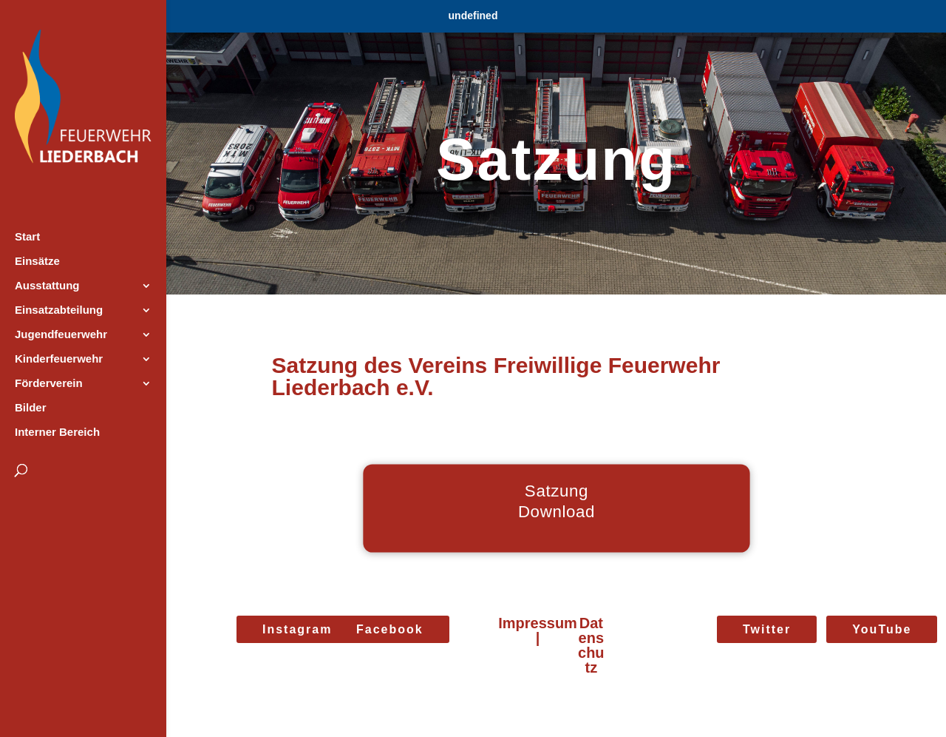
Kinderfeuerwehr (59, 359)
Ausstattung (47, 286)
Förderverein (49, 383)
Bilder (31, 408)
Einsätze (37, 261)
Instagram (297, 629)
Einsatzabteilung (59, 310)
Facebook (389, 629)
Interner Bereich (57, 432)
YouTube (881, 629)
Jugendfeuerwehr (61, 334)
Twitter (767, 629)
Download (555, 511)
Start (27, 237)
